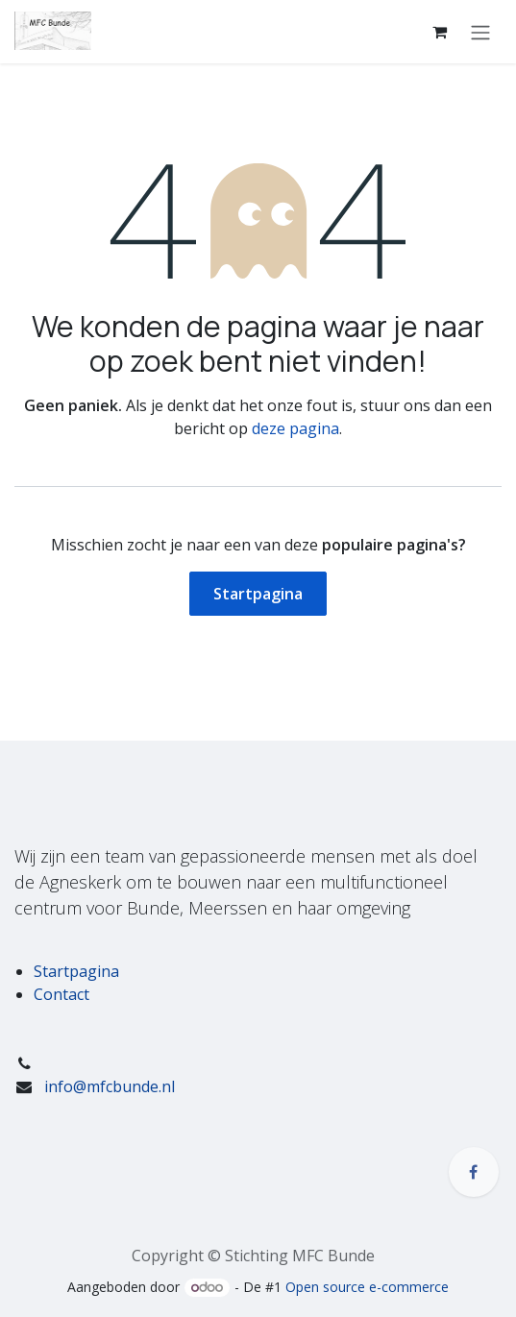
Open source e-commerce (367, 1287)
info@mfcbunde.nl (109, 1086)
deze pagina (295, 428)
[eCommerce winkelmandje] (439, 32)
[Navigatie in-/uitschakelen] (480, 32)
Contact (61, 994)
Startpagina (258, 593)
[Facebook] (474, 1172)
